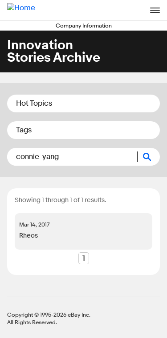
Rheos (28, 235)
